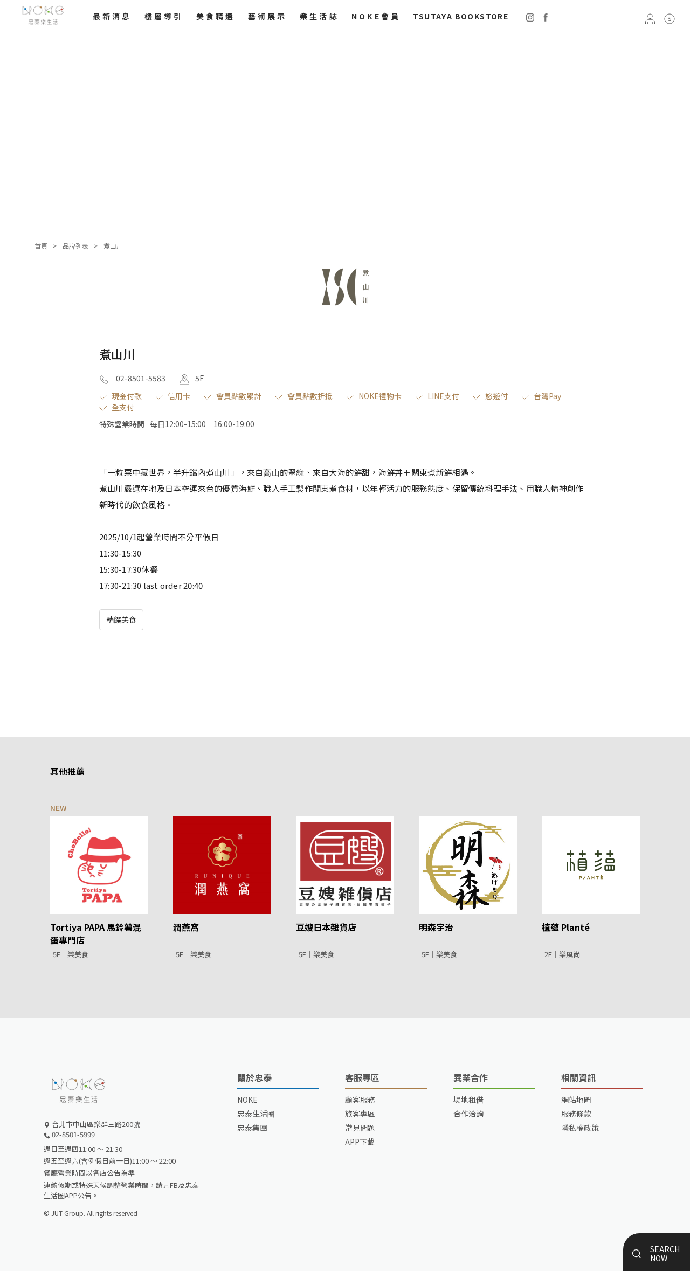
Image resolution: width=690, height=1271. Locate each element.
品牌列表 (75, 245)
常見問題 (360, 1127)
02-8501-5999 (69, 1134)
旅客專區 (360, 1113)
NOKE (247, 1099)
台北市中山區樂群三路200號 (92, 1124)
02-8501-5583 (132, 378)
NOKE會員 (376, 16)
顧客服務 (360, 1099)
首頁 (40, 245)
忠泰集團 (252, 1127)
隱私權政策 (580, 1127)
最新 (112, 16)
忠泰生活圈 (256, 1113)
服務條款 (576, 1113)
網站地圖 (576, 1099)
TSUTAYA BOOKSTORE (460, 16)
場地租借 (468, 1099)
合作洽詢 (468, 1113)
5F (191, 378)
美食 (216, 16)
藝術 (267, 16)
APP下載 (360, 1141)
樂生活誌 (319, 16)
